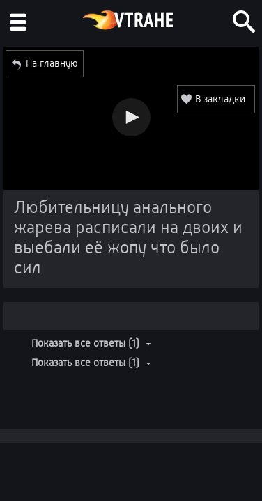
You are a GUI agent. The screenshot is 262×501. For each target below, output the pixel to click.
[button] (131, 117)
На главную (52, 63)
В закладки (220, 99)
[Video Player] (131, 118)
